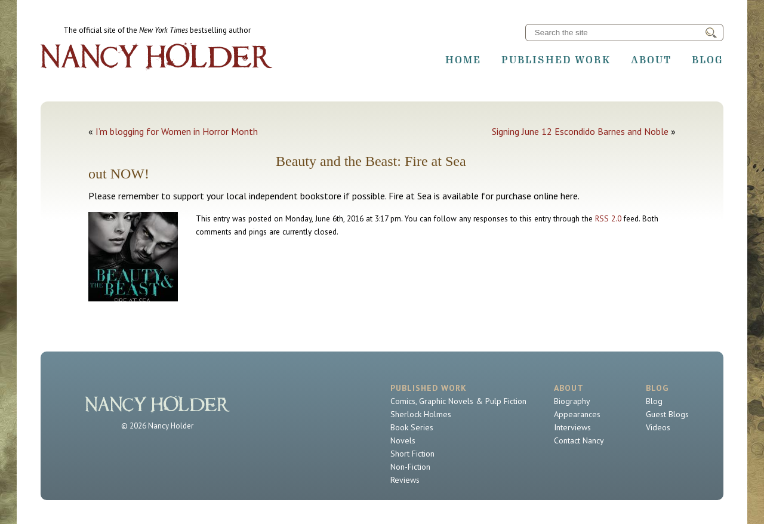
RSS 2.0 (608, 218)
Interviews (572, 427)
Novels (402, 440)
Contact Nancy (579, 440)
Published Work (556, 59)
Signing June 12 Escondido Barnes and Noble (580, 131)
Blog (707, 59)
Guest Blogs (667, 414)
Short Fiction (412, 453)
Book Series (411, 427)
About (651, 59)
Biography (572, 401)
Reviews (405, 479)
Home (463, 59)
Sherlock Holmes (420, 414)
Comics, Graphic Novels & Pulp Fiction (458, 401)
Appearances (577, 414)
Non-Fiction (410, 466)
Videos (658, 427)
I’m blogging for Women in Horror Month (177, 131)
